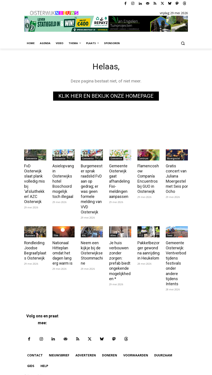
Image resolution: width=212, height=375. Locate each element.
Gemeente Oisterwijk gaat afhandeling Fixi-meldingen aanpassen (119, 180)
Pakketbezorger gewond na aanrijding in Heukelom (148, 247)
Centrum (143, 158)
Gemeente (31, 158)
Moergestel (173, 158)
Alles (113, 233)
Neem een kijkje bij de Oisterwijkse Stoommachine (91, 250)
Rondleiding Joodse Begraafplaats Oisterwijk (35, 247)
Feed (169, 233)
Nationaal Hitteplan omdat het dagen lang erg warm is (62, 250)
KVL (84, 233)
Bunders (30, 233)
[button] (182, 43)
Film (56, 233)
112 (141, 233)
